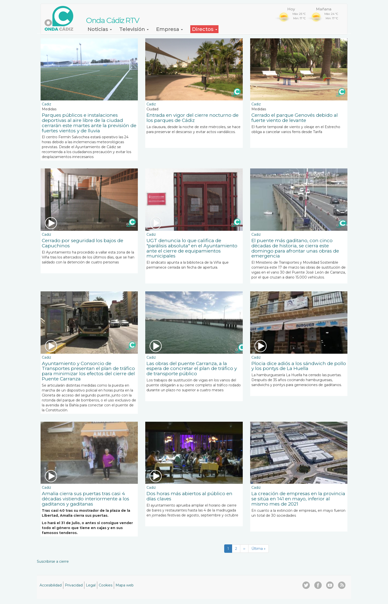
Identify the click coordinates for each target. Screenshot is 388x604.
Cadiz (46, 104)
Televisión (134, 29)
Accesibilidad (51, 585)
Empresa (169, 29)
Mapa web (125, 585)
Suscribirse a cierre (53, 561)
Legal (91, 585)
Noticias (100, 29)
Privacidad (74, 585)
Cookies (105, 585)
